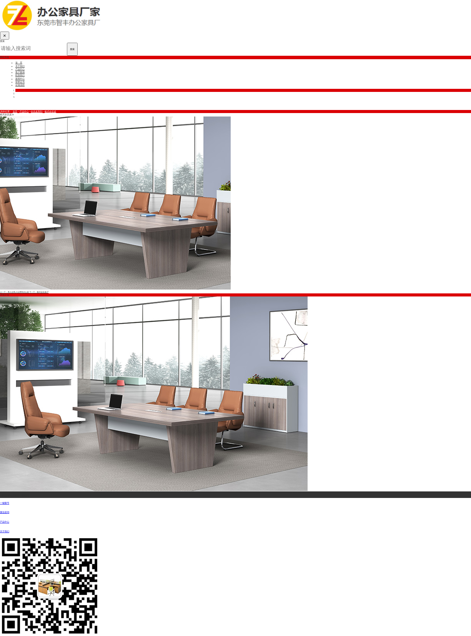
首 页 (18, 63)
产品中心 (20, 69)
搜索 (72, 49)
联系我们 (20, 75)
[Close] (4, 36)
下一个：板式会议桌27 (38, 292)
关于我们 (20, 66)
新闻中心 (20, 79)
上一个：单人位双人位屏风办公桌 (14, 292)
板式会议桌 (50, 111)
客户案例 (20, 72)
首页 (15, 111)
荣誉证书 (20, 82)
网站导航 (4, 57)
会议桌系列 (36, 111)
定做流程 (20, 85)
